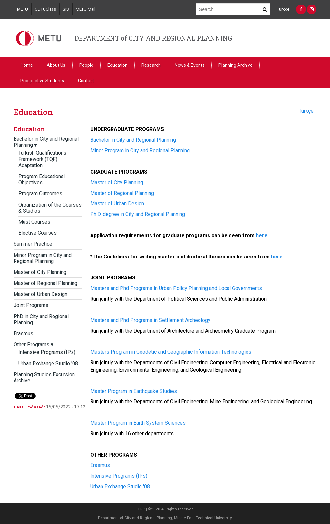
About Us (56, 65)
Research (151, 65)
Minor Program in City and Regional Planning (43, 258)
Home (27, 65)
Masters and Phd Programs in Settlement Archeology (150, 320)
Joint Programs (31, 305)
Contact (86, 80)
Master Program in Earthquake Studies (133, 391)
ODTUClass (45, 9)
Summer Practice (33, 244)
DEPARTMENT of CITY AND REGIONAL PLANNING (153, 38)
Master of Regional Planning (45, 283)
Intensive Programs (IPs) (46, 352)
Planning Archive (235, 65)
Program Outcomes (40, 193)
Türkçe (283, 9)
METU (22, 9)
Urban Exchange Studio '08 (48, 363)
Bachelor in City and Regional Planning (133, 140)
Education (117, 65)
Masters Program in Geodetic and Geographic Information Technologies (170, 352)
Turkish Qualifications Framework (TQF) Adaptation (42, 159)
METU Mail (85, 9)
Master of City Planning (40, 272)
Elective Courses (37, 233)
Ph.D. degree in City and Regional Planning (137, 214)
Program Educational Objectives (41, 179)
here (261, 235)
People (86, 65)
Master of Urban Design (40, 294)
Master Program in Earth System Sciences (138, 423)
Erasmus (23, 333)
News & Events (190, 65)
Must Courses (34, 222)
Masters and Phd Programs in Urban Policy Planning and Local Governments (176, 288)
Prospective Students (42, 80)
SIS (66, 9)
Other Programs (33, 344)
